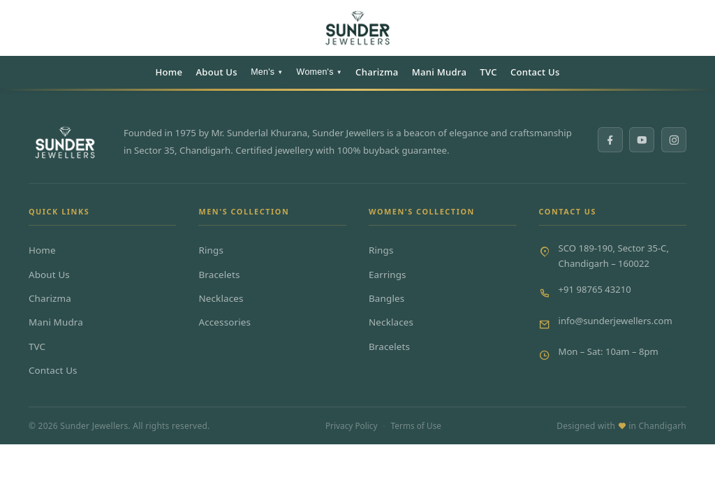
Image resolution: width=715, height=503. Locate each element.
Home (168, 72)
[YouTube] (641, 139)
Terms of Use (416, 425)
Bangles (386, 298)
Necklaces (220, 298)
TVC (488, 72)
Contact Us (535, 72)
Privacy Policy (351, 425)
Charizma (376, 72)
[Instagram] (673, 139)
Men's (267, 72)
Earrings (387, 274)
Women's (319, 72)
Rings (210, 250)
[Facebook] (610, 139)
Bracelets (218, 274)
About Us (216, 72)
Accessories (224, 322)
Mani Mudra (439, 72)
